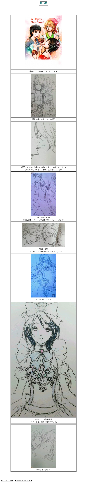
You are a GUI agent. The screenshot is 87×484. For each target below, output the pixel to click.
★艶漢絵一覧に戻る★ (23, 481)
